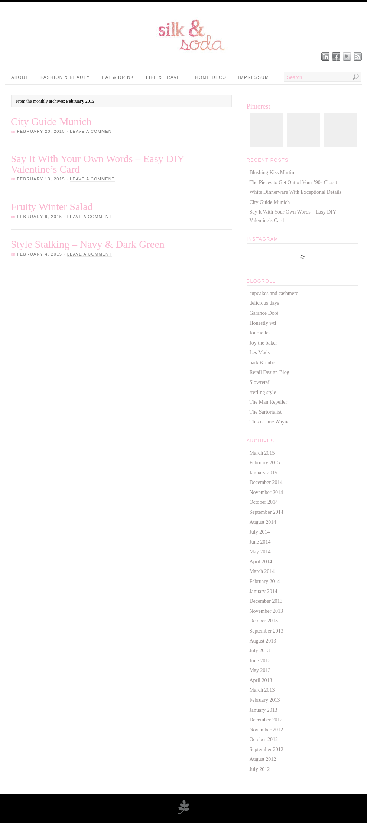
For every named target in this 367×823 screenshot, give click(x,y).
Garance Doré (263, 313)
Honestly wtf (262, 323)
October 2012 (263, 739)
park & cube (262, 362)
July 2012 (259, 769)
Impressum (253, 77)
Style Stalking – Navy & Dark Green (88, 244)
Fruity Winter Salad (52, 206)
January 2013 (263, 710)
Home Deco (210, 77)
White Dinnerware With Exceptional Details (295, 192)
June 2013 (259, 660)
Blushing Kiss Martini (272, 172)
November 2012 (266, 730)
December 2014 (265, 482)
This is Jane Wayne (269, 422)
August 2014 (262, 522)
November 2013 (266, 611)
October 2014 (263, 502)
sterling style (262, 392)
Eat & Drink (118, 77)
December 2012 (265, 720)
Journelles (259, 333)
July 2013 (259, 650)
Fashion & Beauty (65, 77)
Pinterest (258, 106)
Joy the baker (263, 343)
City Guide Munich (51, 121)
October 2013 (263, 621)
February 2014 (264, 581)
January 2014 (263, 591)
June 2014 (259, 542)
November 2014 (266, 492)
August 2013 (262, 641)
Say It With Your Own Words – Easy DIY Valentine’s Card (97, 164)
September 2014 (266, 512)
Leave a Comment (92, 131)
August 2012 (262, 759)
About (20, 77)
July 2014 (259, 532)
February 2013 (264, 700)
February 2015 (264, 462)
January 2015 (263, 472)
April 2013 (260, 680)
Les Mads (259, 352)
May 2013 (259, 670)
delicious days (264, 303)
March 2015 (262, 453)
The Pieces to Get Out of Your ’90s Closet (293, 182)
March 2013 (262, 690)
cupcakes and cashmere (273, 293)
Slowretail (260, 382)
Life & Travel (164, 77)
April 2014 (260, 561)
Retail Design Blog (269, 372)
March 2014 (262, 571)
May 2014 (259, 551)
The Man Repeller (268, 402)
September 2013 (266, 631)
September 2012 (266, 749)
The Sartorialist (265, 412)
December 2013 (265, 601)
